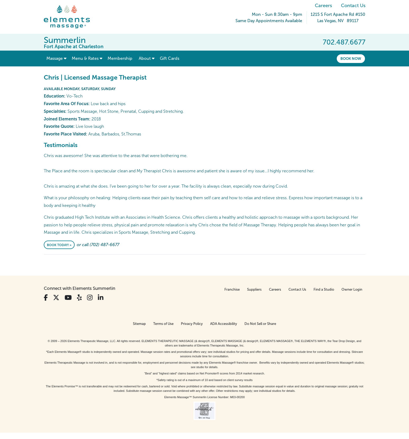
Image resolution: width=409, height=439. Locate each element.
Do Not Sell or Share (260, 324)
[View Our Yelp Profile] (79, 297)
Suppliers (254, 289)
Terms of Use (163, 324)
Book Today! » (59, 245)
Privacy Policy (192, 324)
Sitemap (139, 324)
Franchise (232, 289)
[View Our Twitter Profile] (56, 297)
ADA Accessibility (223, 324)
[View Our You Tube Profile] (68, 297)
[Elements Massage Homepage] (71, 17)
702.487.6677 (344, 42)
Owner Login (351, 289)
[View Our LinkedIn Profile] (100, 297)
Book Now (350, 58)
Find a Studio (324, 289)
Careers (323, 5)
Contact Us (353, 5)
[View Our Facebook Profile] (46, 297)
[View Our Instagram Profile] (90, 297)
